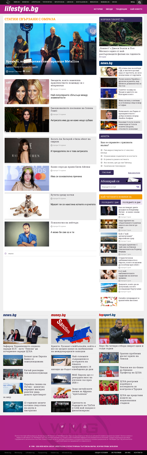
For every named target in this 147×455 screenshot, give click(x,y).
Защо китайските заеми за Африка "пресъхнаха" (82, 391)
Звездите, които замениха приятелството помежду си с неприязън (67, 83)
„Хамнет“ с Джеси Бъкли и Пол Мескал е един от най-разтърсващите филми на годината (119, 51)
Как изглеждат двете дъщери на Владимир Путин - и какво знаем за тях (129, 210)
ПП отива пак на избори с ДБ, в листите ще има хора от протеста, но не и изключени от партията (130, 71)
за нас (127, 453)
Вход (133, 2)
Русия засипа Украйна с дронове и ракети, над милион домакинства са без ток (130, 82)
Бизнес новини (25, 2)
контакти (138, 453)
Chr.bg (114, 2)
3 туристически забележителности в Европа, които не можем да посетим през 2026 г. (130, 261)
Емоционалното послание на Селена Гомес (72, 109)
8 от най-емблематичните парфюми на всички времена (128, 274)
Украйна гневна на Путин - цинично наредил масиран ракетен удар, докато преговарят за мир (24, 390)
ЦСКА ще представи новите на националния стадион (131, 399)
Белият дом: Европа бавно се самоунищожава (35, 359)
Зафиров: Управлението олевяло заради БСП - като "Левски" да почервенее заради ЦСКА (21, 349)
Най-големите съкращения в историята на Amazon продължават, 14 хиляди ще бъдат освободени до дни (72, 362)
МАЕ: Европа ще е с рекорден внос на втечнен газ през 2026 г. (82, 378)
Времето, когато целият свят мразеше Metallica (42, 61)
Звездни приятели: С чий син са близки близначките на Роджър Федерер (130, 248)
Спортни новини (47, 2)
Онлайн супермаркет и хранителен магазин (129, 299)
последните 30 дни (131, 202)
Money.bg (18, 453)
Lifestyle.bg (30, 453)
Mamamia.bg (105, 2)
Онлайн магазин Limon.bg (70, 2)
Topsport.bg (42, 453)
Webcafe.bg (94, 2)
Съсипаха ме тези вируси (113, 166)
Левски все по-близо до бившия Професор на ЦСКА (131, 370)
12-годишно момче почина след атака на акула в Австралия (35, 406)
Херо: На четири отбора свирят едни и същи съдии (121, 347)
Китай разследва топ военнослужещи (36, 371)
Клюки (36, 2)
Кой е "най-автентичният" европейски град (126, 236)
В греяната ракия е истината (115, 159)
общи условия (101, 453)
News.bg (8, 453)
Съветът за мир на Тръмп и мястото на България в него (128, 92)
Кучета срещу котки (62, 194)
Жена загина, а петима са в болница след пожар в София (130, 102)
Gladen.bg (55, 453)
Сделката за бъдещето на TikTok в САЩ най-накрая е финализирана (83, 406)
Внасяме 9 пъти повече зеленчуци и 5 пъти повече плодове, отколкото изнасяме (129, 125)
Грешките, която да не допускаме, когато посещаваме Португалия (130, 286)
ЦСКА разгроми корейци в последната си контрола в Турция (131, 385)
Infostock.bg (67, 453)
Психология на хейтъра (64, 222)
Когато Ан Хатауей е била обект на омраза (71, 140)
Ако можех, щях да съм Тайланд (116, 163)
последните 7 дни (110, 202)
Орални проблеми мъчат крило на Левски (130, 356)
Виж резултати (134, 173)
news (108, 63)
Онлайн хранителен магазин (82, 2)
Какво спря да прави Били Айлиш (70, 166)
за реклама (116, 453)
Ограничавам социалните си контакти (119, 156)
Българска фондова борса (59, 2)
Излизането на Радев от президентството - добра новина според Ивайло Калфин (130, 114)
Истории (102, 57)
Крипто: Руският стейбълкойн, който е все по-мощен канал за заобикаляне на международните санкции (73, 349)
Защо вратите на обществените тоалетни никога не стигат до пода (130, 224)
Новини (17, 2)
